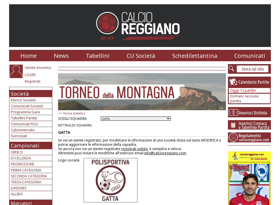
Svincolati (19, 135)
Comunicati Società (27, 105)
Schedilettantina (194, 56)
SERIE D (17, 152)
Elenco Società (23, 99)
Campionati (25, 145)
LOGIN (30, 74)
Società (20, 93)
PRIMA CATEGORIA (26, 170)
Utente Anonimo (38, 67)
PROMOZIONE (22, 164)
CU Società (141, 56)
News (61, 56)
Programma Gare (25, 111)
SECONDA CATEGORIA (29, 176)
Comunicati (249, 56)
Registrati (32, 81)
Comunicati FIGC (25, 123)
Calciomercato (23, 129)
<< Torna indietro (71, 113)
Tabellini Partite (24, 117)
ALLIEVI (16, 194)
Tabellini (98, 56)
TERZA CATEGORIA (26, 182)
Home (28, 56)
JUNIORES (18, 188)
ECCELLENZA (21, 158)
